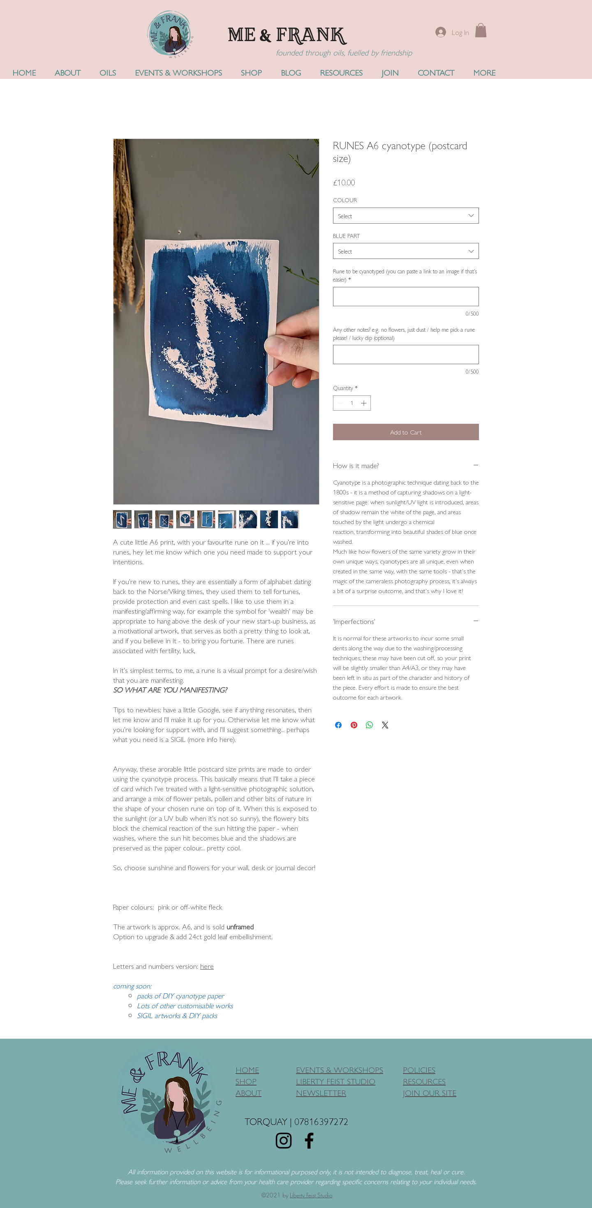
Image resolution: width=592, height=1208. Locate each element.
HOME (247, 1069)
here (207, 966)
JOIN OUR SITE (429, 1092)
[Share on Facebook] (338, 725)
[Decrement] (339, 403)
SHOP (246, 1081)
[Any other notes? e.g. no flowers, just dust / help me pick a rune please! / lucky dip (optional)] (406, 354)
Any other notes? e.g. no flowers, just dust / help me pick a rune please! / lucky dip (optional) (404, 334)
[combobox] (406, 216)
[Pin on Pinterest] (354, 725)
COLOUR (345, 200)
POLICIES (419, 1069)
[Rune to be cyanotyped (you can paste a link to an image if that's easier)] (406, 297)
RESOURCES (424, 1081)
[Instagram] (283, 1140)
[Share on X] (385, 725)
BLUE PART (346, 235)
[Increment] (364, 403)
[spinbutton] (352, 403)
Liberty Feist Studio (311, 1195)
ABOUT (248, 1092)
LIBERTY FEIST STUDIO (335, 1081)
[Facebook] (309, 1140)
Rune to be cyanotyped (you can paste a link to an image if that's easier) (405, 275)
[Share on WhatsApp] (370, 725)
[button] (481, 30)
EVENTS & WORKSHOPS (339, 1069)
